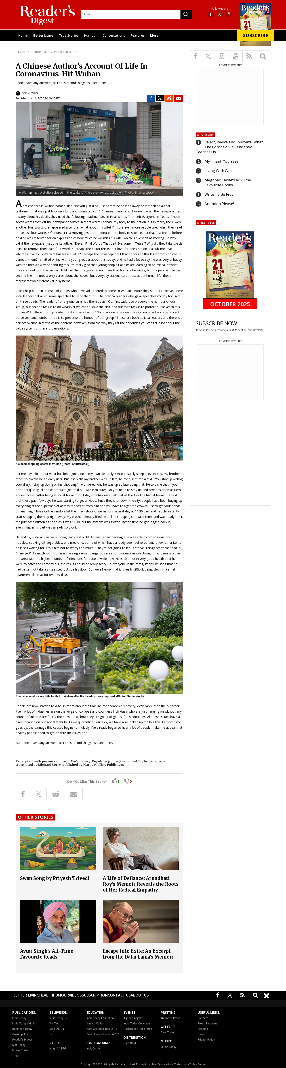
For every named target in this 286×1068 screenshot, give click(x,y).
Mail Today (18, 1045)
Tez (51, 1034)
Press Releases (207, 1023)
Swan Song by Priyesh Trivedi (55, 878)
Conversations (114, 35)
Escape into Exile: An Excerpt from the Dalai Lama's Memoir (138, 954)
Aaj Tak (53, 1023)
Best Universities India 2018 (103, 1034)
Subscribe (255, 35)
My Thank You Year (221, 161)
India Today (19, 1018)
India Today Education (100, 1018)
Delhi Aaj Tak (57, 1028)
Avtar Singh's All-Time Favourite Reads (46, 954)
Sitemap (203, 1028)
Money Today (20, 1050)
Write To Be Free (218, 194)
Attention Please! (219, 203)
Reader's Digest (22, 1039)
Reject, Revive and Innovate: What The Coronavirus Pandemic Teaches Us (229, 146)
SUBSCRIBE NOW (216, 323)
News (201, 1034)
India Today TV (58, 1018)
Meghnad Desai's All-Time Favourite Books (227, 182)
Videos (75, 995)
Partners (203, 1018)
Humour (90, 35)
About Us (140, 995)
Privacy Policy (206, 1039)
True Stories (68, 35)
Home (22, 35)
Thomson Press (170, 1018)
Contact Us (119, 995)
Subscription (95, 995)
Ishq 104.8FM (57, 1048)
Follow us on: (219, 8)
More (154, 35)
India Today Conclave (137, 1023)
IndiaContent (94, 1048)
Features (137, 35)
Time (15, 1055)
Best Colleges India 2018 (102, 1028)
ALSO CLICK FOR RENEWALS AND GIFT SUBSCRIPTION (229, 330)
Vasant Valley (95, 1023)
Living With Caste (219, 170)
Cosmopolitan (20, 1034)
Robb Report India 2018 (138, 1028)
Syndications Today (169, 1064)
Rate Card (130, 1043)
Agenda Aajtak (133, 1018)
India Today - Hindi (23, 1023)
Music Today (168, 1047)
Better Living (43, 35)
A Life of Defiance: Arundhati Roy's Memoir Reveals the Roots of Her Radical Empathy (141, 884)
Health (46, 995)
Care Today (168, 1032)
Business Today (22, 1028)
